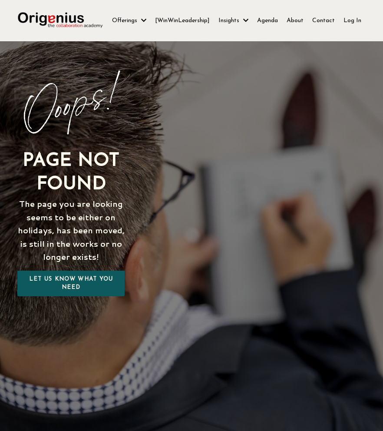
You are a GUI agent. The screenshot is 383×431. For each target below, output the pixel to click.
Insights (233, 20)
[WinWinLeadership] (182, 20)
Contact (323, 20)
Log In (352, 20)
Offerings (129, 20)
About (295, 20)
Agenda (267, 20)
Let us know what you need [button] (71, 283)
